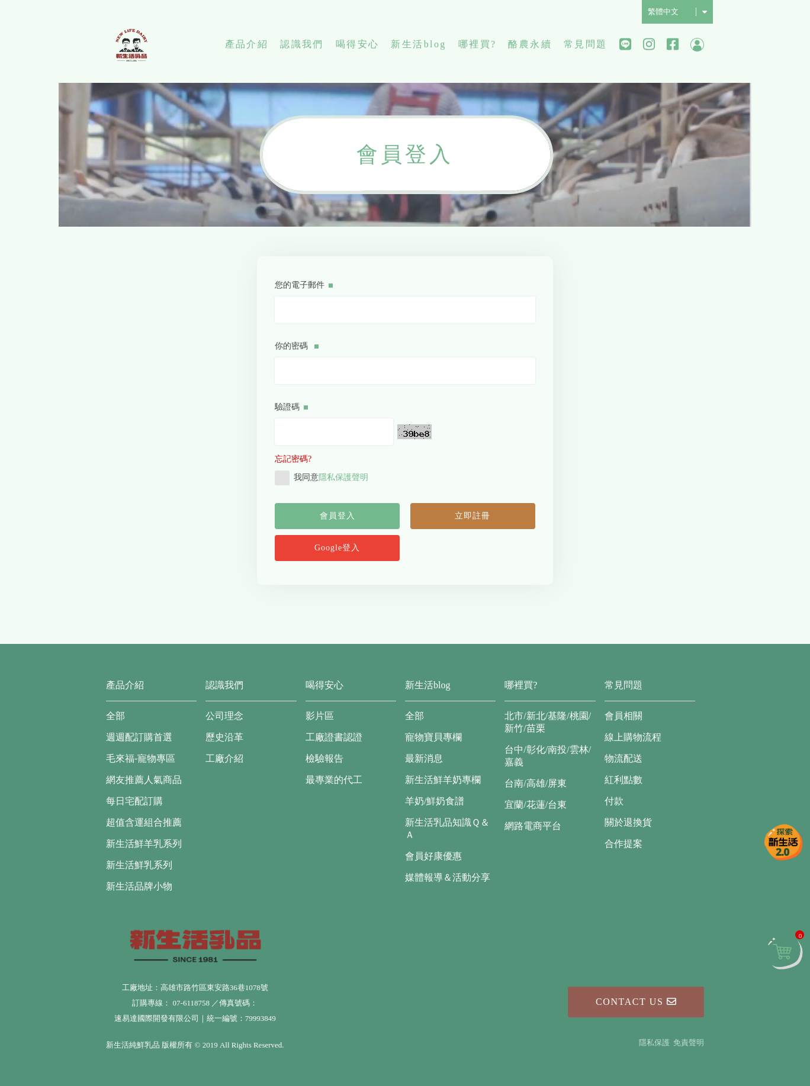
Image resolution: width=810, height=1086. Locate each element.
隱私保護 (654, 1042)
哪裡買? (477, 44)
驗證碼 (291, 406)
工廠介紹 (224, 758)
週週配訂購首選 (139, 737)
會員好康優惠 (433, 856)
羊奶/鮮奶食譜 (434, 801)
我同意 (321, 478)
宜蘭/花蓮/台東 (535, 805)
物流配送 (623, 758)
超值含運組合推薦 (144, 822)
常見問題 (586, 44)
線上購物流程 (633, 737)
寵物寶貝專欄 (433, 737)
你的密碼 (297, 345)
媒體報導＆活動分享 (447, 877)
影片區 (320, 716)
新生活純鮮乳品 (131, 44)
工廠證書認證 (334, 737)
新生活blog (418, 44)
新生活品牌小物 (139, 886)
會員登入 (337, 515)
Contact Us (636, 1002)
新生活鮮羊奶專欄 (443, 780)
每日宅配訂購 (134, 801)
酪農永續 (530, 44)
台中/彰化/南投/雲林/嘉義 (547, 756)
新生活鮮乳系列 (139, 865)
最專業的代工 (334, 780)
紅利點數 (623, 780)
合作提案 (623, 844)
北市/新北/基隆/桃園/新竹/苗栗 (547, 722)
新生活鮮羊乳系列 (144, 844)
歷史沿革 (224, 737)
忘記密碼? (293, 459)
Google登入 (337, 547)
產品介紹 (247, 44)
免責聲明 (688, 1042)
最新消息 (424, 758)
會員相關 (623, 716)
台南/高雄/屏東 (535, 783)
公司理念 (224, 716)
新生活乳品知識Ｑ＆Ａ (447, 828)
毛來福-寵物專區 (140, 758)
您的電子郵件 (304, 285)
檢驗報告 (324, 758)
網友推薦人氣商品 (144, 780)
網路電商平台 (532, 826)
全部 (115, 716)
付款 (614, 801)
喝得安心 (358, 44)
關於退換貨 (628, 822)
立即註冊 (472, 515)
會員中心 (697, 44)
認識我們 (302, 44)
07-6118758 (191, 1002)
